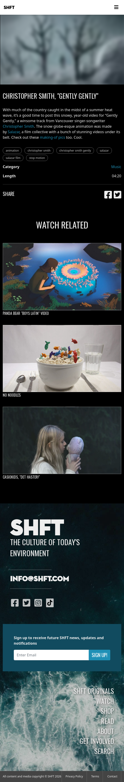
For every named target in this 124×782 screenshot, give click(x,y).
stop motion (37, 158)
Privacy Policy (74, 776)
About (105, 731)
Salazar (13, 131)
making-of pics (52, 137)
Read (107, 721)
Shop (107, 711)
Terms (95, 776)
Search (104, 751)
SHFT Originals (94, 691)
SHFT (9, 7)
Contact (112, 776)
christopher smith (39, 150)
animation (12, 150)
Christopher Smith (18, 126)
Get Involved (97, 741)
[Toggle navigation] (116, 7)
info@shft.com (39, 579)
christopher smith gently (75, 150)
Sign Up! (99, 654)
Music (116, 166)
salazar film (13, 158)
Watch (105, 701)
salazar (104, 150)
